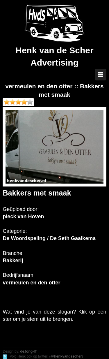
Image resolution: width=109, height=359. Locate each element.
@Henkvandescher (66, 356)
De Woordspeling (24, 238)
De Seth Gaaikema (73, 238)
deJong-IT (28, 351)
